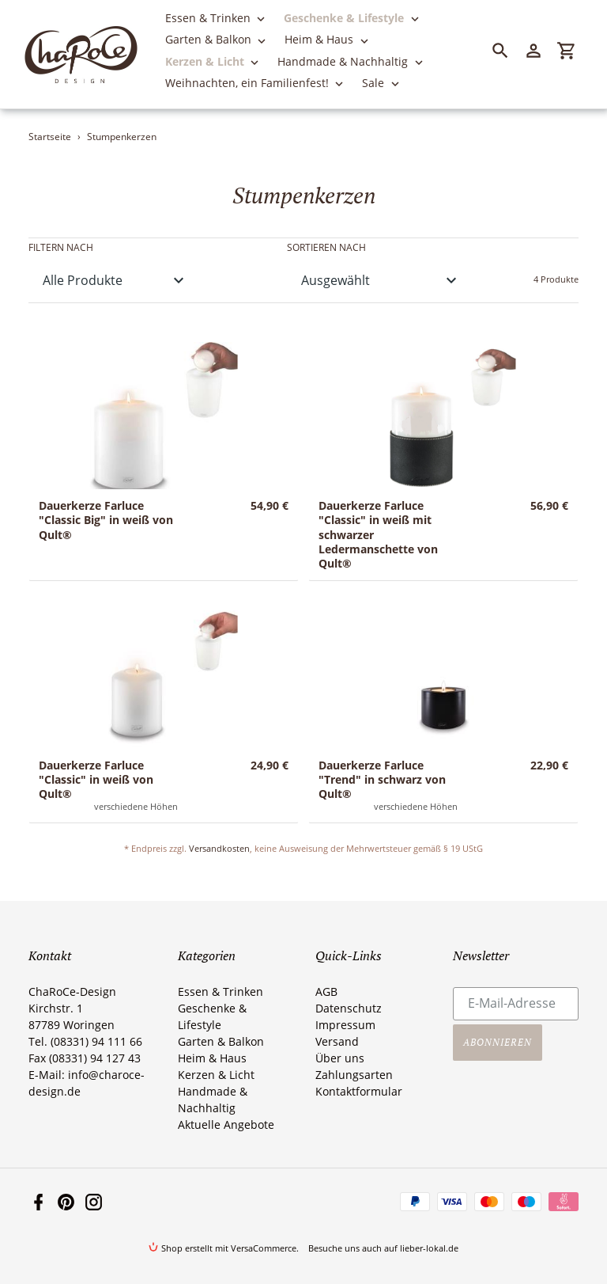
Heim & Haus (212, 1058)
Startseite (49, 136)
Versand (337, 1041)
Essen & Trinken (220, 991)
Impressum (345, 1024)
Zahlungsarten (354, 1074)
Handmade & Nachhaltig (212, 1099)
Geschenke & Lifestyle (212, 1016)
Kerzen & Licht (216, 1074)
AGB (326, 991)
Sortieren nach (326, 247)
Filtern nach (60, 247)
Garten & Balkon (221, 1041)
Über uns (339, 1058)
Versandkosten (219, 848)
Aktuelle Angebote (226, 1124)
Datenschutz (348, 1008)
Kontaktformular (358, 1091)
